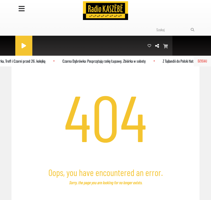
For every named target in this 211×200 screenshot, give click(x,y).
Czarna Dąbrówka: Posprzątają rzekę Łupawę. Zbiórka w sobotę (104, 61)
